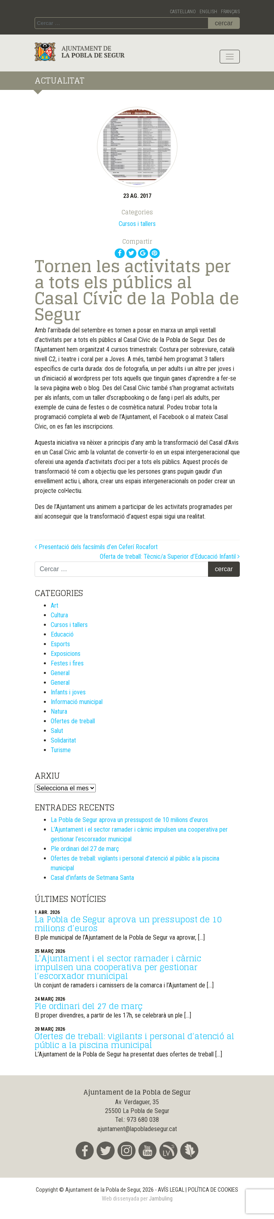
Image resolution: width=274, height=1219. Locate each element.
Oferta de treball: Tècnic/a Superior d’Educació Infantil (170, 556)
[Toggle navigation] (230, 56)
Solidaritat (63, 740)
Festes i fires (67, 663)
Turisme (61, 750)
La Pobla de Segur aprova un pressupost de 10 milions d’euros (129, 820)
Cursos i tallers (137, 224)
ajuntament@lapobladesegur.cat (137, 1129)
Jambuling (161, 1198)
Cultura (59, 615)
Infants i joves (68, 692)
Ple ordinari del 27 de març (85, 849)
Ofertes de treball (73, 721)
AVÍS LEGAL (171, 1189)
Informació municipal (77, 702)
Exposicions (65, 653)
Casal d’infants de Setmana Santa (92, 877)
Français (230, 11)
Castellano (183, 11)
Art (54, 605)
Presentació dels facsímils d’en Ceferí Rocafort (96, 547)
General (60, 673)
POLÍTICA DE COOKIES (213, 1189)
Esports (60, 644)
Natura (59, 711)
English (208, 11)
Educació (62, 634)
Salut (57, 731)
